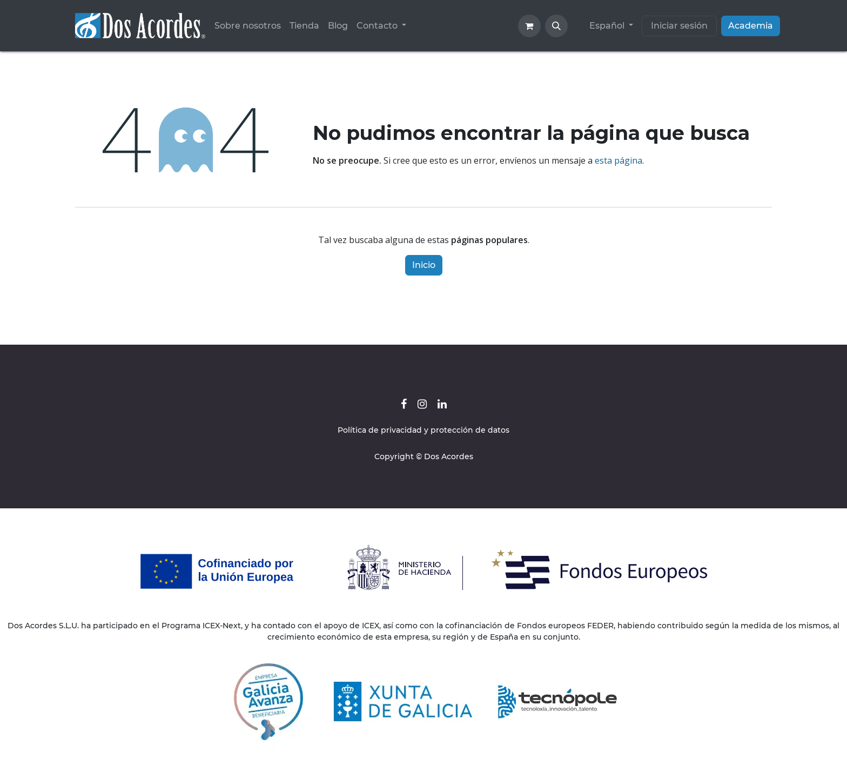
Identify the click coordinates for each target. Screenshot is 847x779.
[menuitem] (247, 26)
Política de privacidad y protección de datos (423, 430)
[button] (556, 26)
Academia (750, 26)
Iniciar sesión (679, 26)
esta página (618, 160)
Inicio (423, 265)
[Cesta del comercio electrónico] (529, 26)
